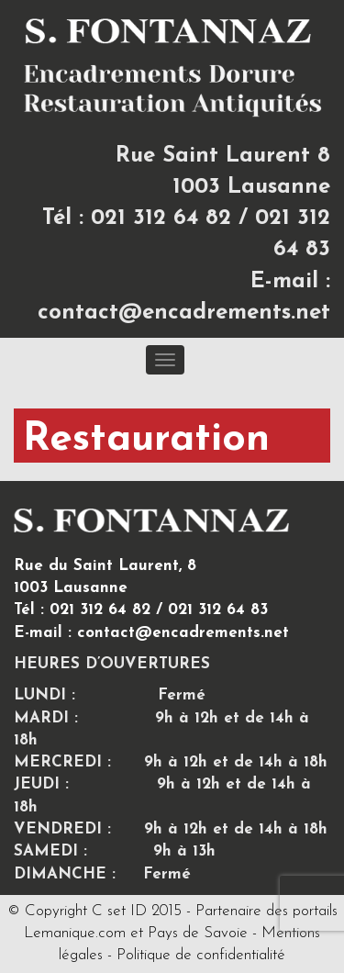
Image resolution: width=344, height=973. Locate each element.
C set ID (119, 911)
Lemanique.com (75, 933)
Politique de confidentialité (201, 955)
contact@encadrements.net (184, 313)
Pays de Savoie (198, 933)
